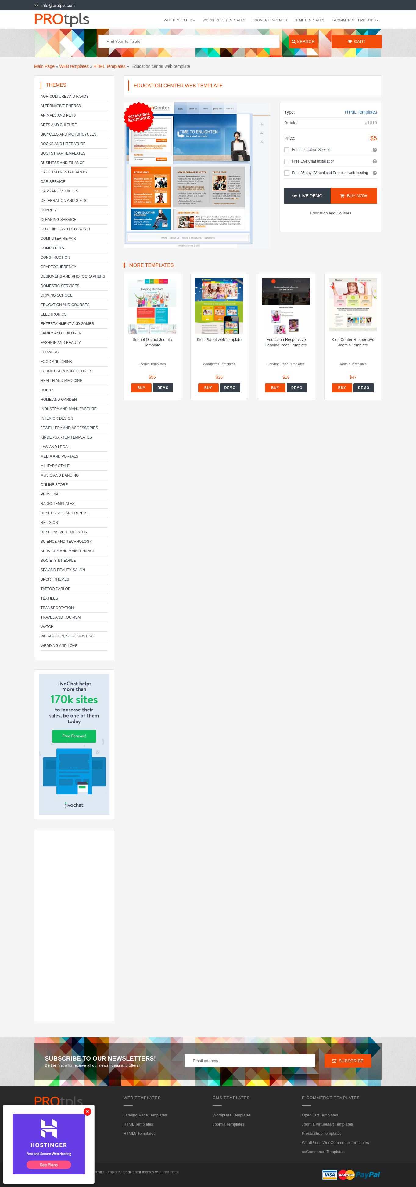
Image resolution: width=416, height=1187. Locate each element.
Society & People (58, 560)
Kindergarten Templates (66, 437)
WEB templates (74, 66)
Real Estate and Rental (64, 513)
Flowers (50, 352)
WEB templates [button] (179, 20)
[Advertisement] (74, 925)
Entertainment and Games (67, 324)
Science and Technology (66, 541)
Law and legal (55, 447)
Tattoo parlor (55, 589)
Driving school (56, 295)
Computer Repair (58, 238)
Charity (49, 210)
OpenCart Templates (320, 1115)
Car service (53, 182)
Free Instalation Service (311, 150)
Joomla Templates (270, 20)
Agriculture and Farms (65, 96)
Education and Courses (65, 305)
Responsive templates (64, 532)
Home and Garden (59, 399)
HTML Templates (309, 20)
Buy (141, 387)
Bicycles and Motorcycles (68, 134)
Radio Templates (58, 504)
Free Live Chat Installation (313, 161)
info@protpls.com (54, 5)
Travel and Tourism (61, 617)
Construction (55, 257)
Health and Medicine (61, 380)
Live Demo (307, 195)
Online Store (54, 485)
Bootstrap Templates (63, 153)
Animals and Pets (58, 115)
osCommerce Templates (323, 1151)
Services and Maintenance (68, 551)
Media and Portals (59, 456)
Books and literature (63, 144)
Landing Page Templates (145, 1115)
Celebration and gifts (63, 201)
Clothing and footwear (65, 229)
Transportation (57, 608)
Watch (47, 627)
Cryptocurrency (59, 267)
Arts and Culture (59, 125)
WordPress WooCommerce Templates (335, 1142)
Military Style (55, 466)
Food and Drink (56, 362)
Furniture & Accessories (66, 371)
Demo (163, 387)
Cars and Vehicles (59, 191)
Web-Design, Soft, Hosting (67, 636)
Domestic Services (60, 286)
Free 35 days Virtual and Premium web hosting (330, 173)
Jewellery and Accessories (69, 428)
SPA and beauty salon (63, 570)
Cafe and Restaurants (64, 172)
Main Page (44, 66)
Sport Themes (55, 579)
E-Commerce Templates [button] (355, 20)
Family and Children (61, 333)
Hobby (47, 390)
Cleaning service (58, 219)
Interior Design (57, 418)
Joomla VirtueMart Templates (327, 1124)
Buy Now (353, 195)
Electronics (53, 314)
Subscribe (348, 1060)
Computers (52, 248)
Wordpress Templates (224, 20)
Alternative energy (61, 106)
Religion (49, 522)
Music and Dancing (60, 475)
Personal (50, 494)
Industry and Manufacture (69, 409)
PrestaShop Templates (322, 1133)
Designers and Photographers (73, 276)
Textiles (49, 598)
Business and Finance (63, 163)
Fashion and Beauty (61, 343)
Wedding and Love (59, 646)
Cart (357, 41)
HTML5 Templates (140, 1133)
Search (303, 41)
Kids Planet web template (219, 339)
